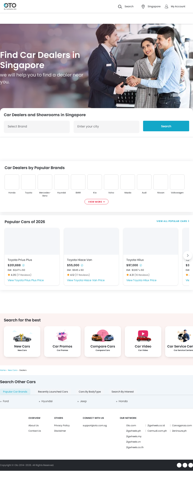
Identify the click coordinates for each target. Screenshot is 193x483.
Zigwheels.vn (133, 441)
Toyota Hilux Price (145, 280)
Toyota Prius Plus (20, 260)
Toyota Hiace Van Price (89, 280)
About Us (33, 425)
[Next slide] (187, 255)
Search (166, 126)
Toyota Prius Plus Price (29, 280)
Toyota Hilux (135, 260)
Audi (144, 192)
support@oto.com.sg (95, 425)
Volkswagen (177, 192)
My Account (178, 6)
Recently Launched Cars (53, 391)
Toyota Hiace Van (79, 260)
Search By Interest (123, 391)
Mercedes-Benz (45, 194)
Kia (94, 192)
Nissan (160, 192)
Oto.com (131, 425)
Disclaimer (60, 430)
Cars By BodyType (90, 391)
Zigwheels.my (134, 436)
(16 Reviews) (142, 275)
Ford (6, 401)
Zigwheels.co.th (135, 447)
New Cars (12, 370)
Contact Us (34, 430)
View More (95, 201)
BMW (78, 192)
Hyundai (61, 192)
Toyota (28, 192)
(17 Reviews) (24, 275)
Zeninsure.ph (179, 430)
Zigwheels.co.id (156, 425)
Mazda (127, 192)
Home (3, 370)
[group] (22, 341)
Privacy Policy (62, 425)
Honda (11, 192)
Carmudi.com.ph (157, 430)
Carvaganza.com (182, 425)
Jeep (83, 401)
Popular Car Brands (15, 391)
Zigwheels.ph (133, 430)
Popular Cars (177, 221)
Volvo (111, 192)
